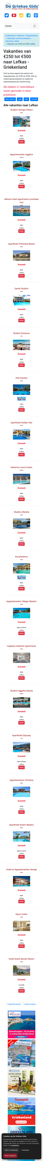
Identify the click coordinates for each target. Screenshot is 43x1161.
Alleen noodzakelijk (11, 1150)
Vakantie (20, 36)
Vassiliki (34, 99)
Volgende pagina (14, 1004)
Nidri (26, 99)
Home (8, 26)
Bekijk (21, 142)
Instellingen (25, 1150)
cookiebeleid (15, 1145)
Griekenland (10, 36)
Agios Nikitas (10, 99)
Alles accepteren (10, 1155)
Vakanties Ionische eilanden (18, 38)
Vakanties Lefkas (12, 41)
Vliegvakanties (32, 36)
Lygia (20, 99)
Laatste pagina (30, 1004)
